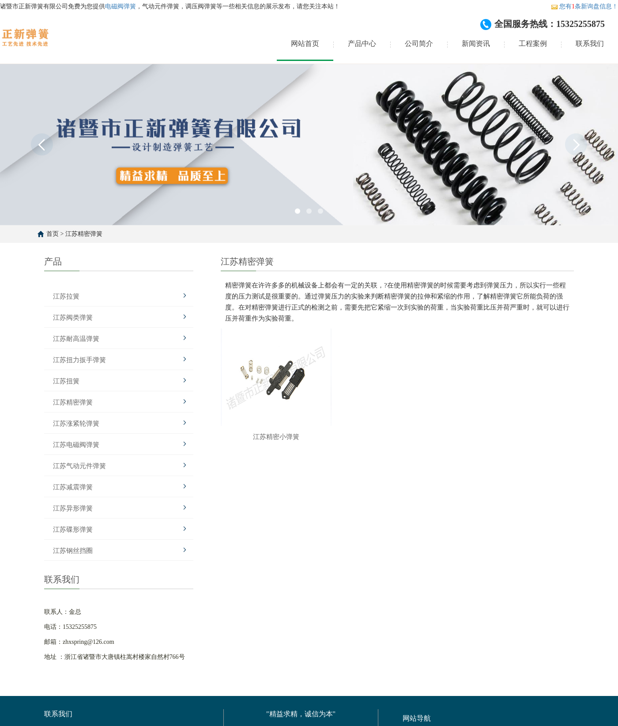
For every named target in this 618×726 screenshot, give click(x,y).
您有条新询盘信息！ (584, 6)
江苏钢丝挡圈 (73, 550)
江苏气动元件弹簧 (79, 465)
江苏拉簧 (66, 296)
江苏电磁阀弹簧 (76, 444)
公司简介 (419, 43)
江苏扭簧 (66, 381)
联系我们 (590, 43)
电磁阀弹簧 (120, 6)
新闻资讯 (476, 43)
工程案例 (533, 43)
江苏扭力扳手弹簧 (79, 359)
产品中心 (362, 43)
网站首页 (305, 43)
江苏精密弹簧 (83, 234)
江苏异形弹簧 (73, 508)
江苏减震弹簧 (73, 487)
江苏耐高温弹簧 (76, 338)
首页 (52, 234)
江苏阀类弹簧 (73, 317)
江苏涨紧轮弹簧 (76, 423)
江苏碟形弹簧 (73, 529)
